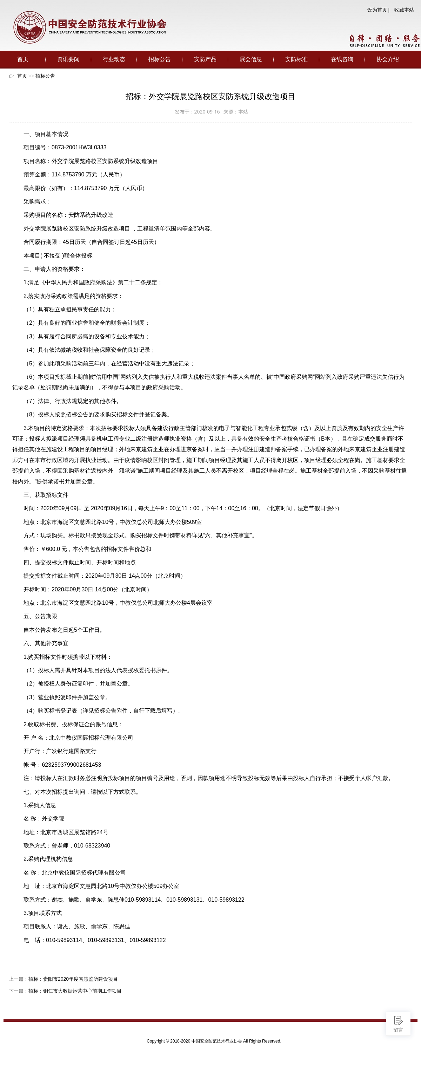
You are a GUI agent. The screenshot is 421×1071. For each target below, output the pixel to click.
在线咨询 (342, 59)
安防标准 (296, 59)
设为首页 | (378, 10)
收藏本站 (404, 10)
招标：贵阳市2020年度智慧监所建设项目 (73, 979)
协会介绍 (387, 59)
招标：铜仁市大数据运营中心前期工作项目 (75, 991)
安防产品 (205, 59)
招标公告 (159, 59)
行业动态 (114, 59)
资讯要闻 (68, 59)
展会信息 (251, 59)
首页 (22, 59)
